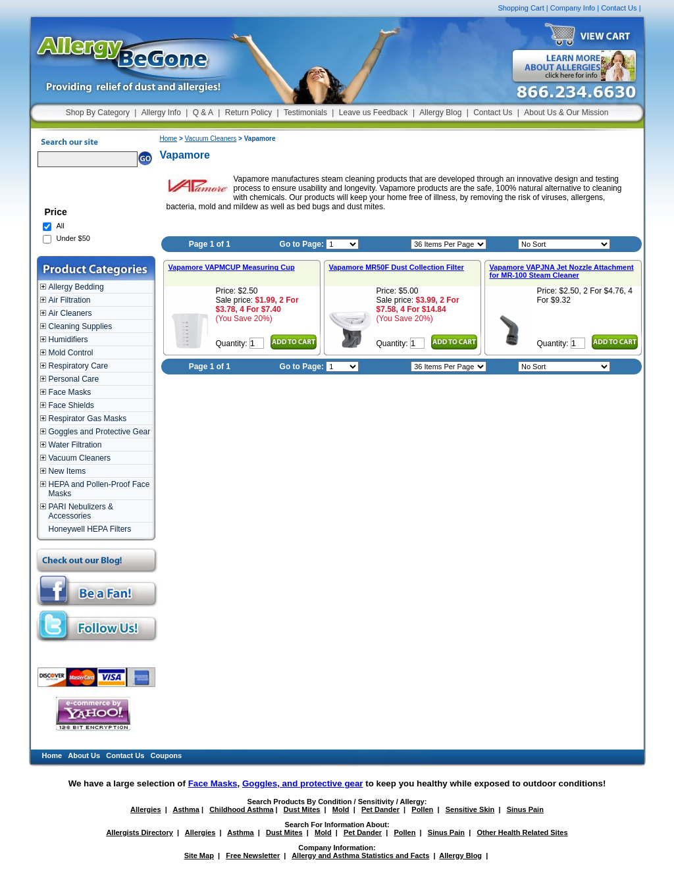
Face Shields (71, 405)
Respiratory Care (79, 365)
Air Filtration (70, 300)
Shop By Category (98, 112)
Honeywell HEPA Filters (90, 529)
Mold (341, 809)
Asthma (186, 809)
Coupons (166, 755)
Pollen (422, 809)
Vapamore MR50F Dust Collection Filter (396, 267)
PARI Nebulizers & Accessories (81, 511)
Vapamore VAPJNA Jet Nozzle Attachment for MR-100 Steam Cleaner (562, 271)
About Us (84, 755)
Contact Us (618, 8)
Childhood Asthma (241, 809)
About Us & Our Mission (566, 112)
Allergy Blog (440, 112)
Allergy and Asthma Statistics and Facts (360, 855)
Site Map (199, 855)
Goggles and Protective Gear (100, 431)
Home (169, 138)
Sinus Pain (525, 809)
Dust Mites (302, 809)
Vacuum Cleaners (80, 458)
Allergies (145, 809)
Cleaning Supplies (81, 326)
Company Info (572, 8)
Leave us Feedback (373, 112)
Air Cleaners (70, 313)
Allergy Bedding (76, 287)
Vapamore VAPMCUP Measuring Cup (231, 267)
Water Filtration (75, 444)
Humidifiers (68, 339)
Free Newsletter (253, 855)
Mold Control (71, 352)
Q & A (203, 112)
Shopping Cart (521, 8)
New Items (67, 471)
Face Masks (70, 392)
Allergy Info (161, 112)
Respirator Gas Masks (88, 418)
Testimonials (305, 112)
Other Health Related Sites (522, 832)
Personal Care (74, 379)
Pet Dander (380, 809)
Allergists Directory (139, 832)
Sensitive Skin (470, 809)
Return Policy (248, 112)
